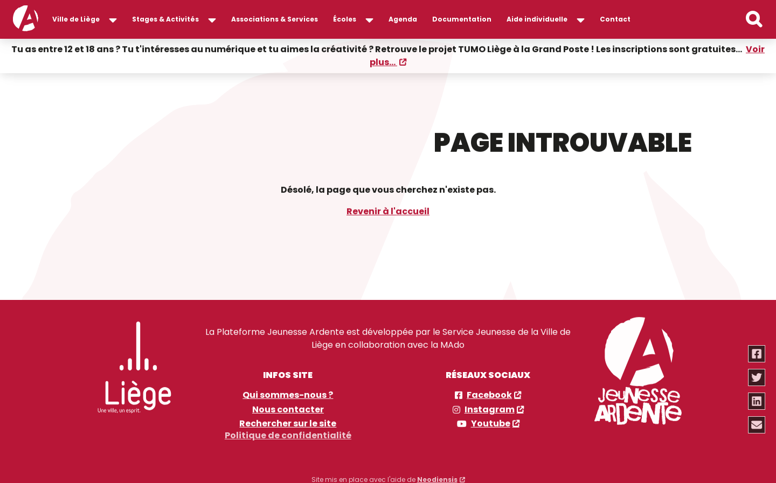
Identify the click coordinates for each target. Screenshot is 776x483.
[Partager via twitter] (757, 377)
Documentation (461, 19)
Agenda (403, 19)
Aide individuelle (537, 19)
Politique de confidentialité (288, 432)
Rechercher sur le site (287, 423)
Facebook (489, 395)
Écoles (344, 19)
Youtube (490, 423)
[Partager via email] (757, 424)
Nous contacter (288, 409)
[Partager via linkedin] (757, 401)
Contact (615, 19)
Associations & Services (274, 19)
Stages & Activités (165, 19)
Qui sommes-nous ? (287, 395)
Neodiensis (437, 476)
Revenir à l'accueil (388, 211)
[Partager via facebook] (757, 353)
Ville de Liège (76, 19)
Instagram (490, 409)
